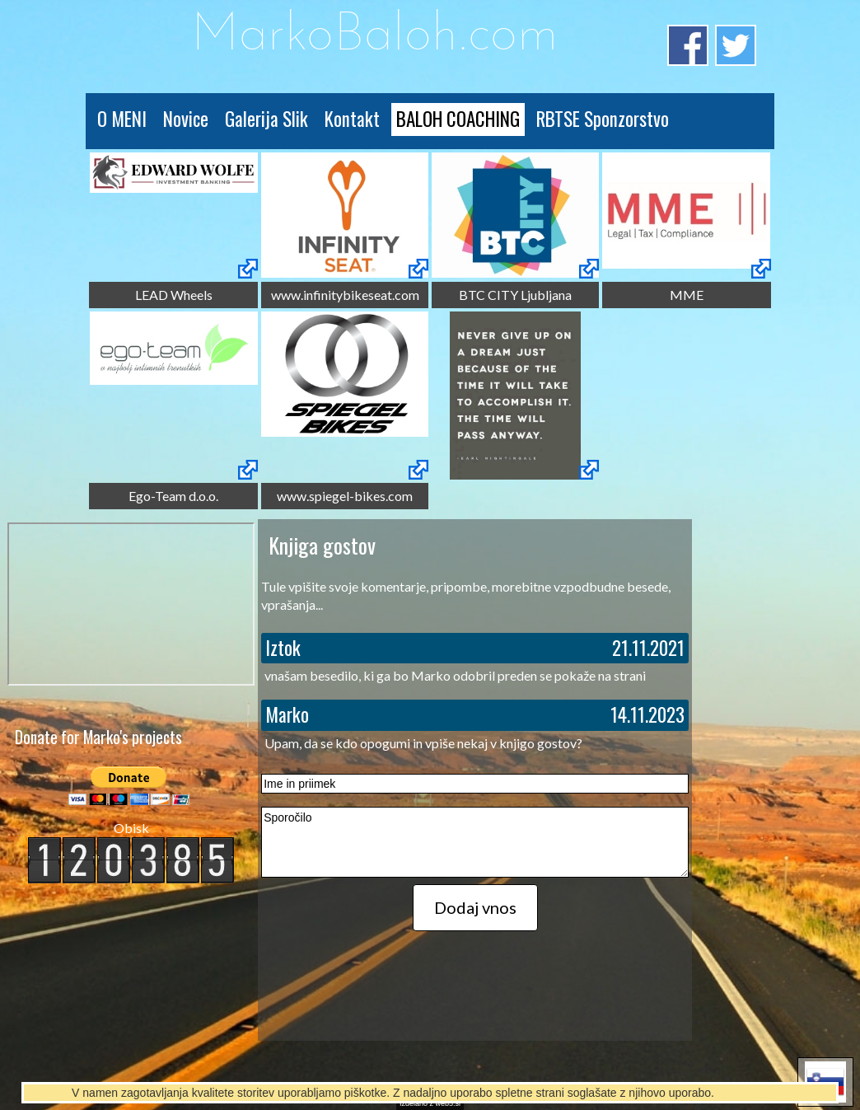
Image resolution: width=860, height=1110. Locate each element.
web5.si (448, 1103)
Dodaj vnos (475, 907)
